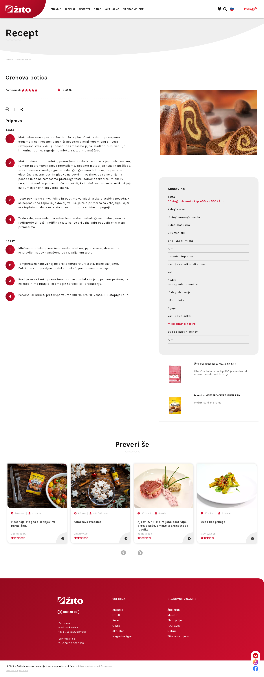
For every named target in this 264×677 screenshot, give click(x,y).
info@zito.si (68, 638)
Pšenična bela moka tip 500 (215, 364)
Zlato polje (174, 620)
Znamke (55, 9)
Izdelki (70, 9)
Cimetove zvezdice (88, 522)
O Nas (98, 9)
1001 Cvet (173, 625)
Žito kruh (173, 609)
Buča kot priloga (213, 522)
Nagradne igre (133, 9)
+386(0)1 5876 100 (72, 643)
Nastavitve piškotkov (17, 670)
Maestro (172, 615)
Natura (172, 631)
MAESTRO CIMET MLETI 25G (217, 395)
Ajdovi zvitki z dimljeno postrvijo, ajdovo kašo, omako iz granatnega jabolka (163, 525)
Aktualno (112, 9)
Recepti (84, 9)
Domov (9, 59)
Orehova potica (23, 59)
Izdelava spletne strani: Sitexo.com (94, 666)
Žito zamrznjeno (178, 636)
